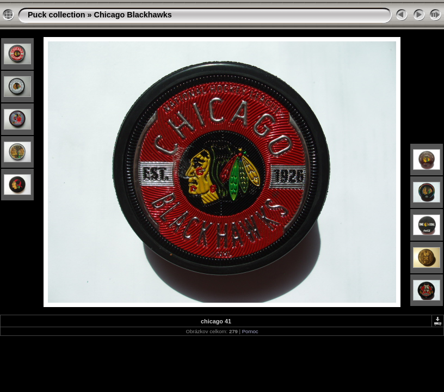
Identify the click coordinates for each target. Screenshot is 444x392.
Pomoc (250, 331)
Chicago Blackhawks (133, 14)
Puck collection (56, 14)
